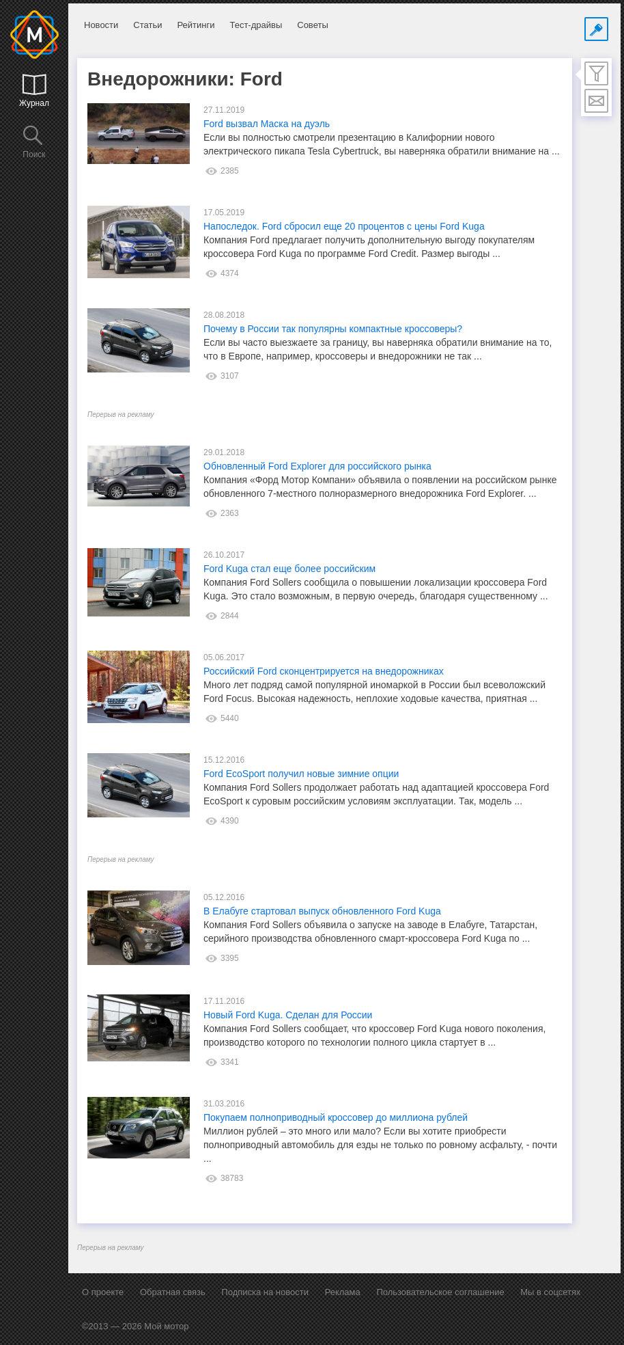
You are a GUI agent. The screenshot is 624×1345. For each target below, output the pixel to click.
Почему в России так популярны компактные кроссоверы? (332, 328)
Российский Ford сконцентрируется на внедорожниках (323, 671)
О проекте (103, 1292)
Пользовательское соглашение (440, 1292)
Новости (101, 25)
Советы (312, 25)
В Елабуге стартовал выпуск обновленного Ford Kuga (322, 911)
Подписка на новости (265, 1292)
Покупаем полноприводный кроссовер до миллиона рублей (335, 1117)
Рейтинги (195, 25)
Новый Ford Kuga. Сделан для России (287, 1014)
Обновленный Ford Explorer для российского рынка (317, 466)
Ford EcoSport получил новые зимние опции (301, 773)
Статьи (147, 25)
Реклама (342, 1292)
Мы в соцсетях (550, 1292)
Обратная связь (172, 1292)
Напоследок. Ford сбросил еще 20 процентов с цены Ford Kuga (344, 226)
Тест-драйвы (255, 25)
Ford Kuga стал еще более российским (289, 568)
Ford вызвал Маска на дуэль (266, 123)
